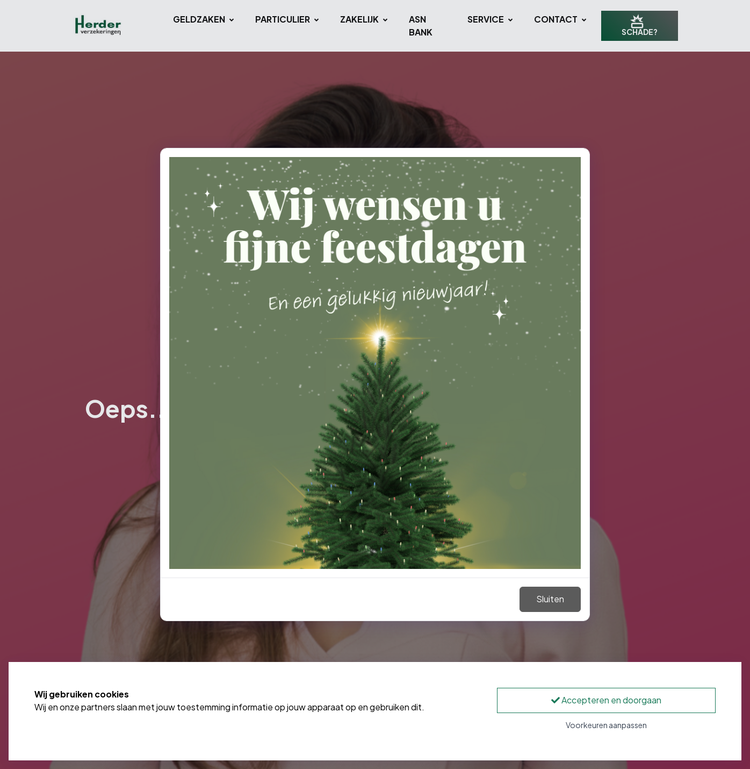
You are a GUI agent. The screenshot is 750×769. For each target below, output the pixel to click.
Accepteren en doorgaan (606, 700)
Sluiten (550, 598)
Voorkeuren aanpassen (606, 725)
